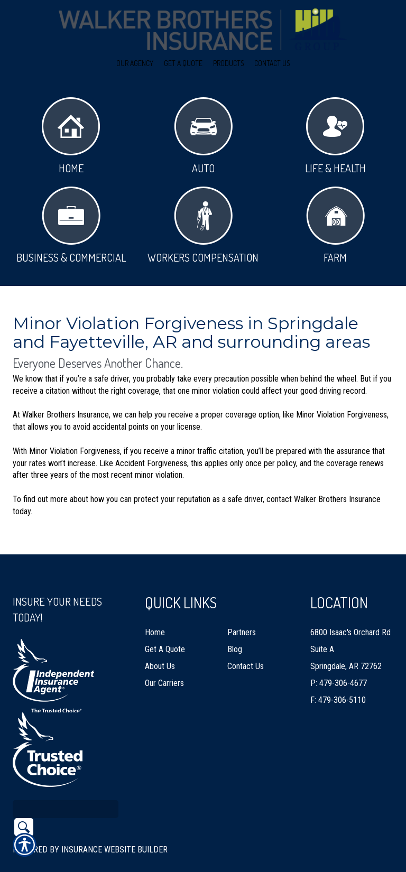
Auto (203, 136)
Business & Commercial (71, 225)
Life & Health (335, 136)
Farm (335, 225)
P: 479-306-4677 (338, 660)
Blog (234, 626)
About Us (160, 643)
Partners (241, 609)
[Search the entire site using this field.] (65, 785)
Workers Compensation (203, 225)
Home (71, 136)
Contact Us (245, 643)
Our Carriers (164, 660)
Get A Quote (165, 626)
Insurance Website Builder (114, 826)
